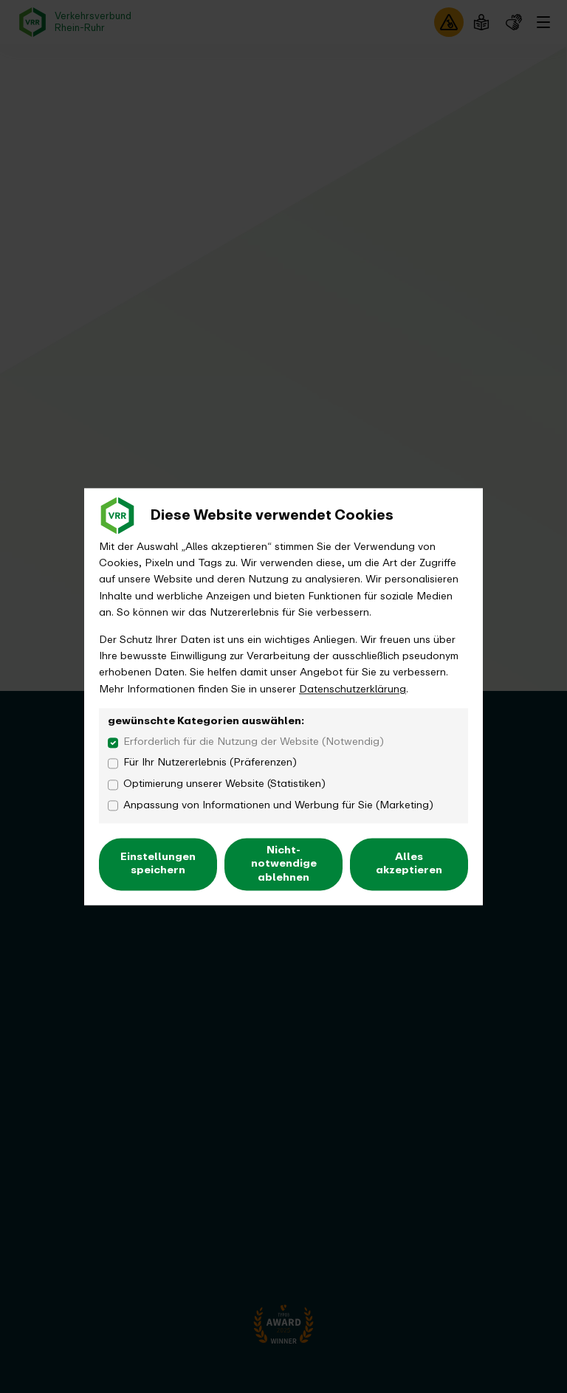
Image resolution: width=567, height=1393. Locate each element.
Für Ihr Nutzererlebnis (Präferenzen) (210, 763)
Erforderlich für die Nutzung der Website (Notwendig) (253, 742)
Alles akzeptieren (409, 864)
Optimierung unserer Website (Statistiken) (224, 784)
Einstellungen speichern (158, 864)
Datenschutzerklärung (352, 689)
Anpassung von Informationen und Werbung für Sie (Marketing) (278, 805)
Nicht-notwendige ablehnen (284, 864)
